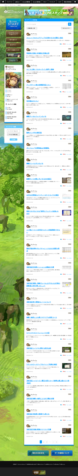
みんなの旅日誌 (36, 2)
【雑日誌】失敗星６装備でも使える (37, 414)
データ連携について (13, 50)
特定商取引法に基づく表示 (31, 464)
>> (56, 442)
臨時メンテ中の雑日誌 (34, 132)
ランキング (52, 2)
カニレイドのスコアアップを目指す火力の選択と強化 (44, 38)
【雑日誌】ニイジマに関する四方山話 (38, 348)
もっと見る (69, 44)
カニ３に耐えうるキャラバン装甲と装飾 (40, 69)
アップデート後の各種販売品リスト (38, 85)
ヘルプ (59, 2)
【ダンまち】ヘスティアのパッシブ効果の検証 (41, 364)
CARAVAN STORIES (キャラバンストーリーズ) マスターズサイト (13, 12)
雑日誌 (70, 33)
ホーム (6, 5)
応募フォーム (62, 464)
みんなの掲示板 (26, 2)
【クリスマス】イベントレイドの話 (37, 333)
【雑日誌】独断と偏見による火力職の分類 (40, 398)
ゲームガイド (13, 60)
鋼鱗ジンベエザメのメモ (34, 163)
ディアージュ (12, 5)
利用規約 (14, 464)
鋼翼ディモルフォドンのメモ (36, 116)
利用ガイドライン (40, 464)
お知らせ (17, 2)
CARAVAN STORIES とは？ (13, 55)
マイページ (9, 2)
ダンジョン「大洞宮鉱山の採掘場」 (37, 148)
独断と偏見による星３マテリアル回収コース (41, 317)
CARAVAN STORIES (39, 473)
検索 (14, 139)
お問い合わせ (56, 464)
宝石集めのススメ (32, 101)
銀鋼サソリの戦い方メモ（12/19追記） (39, 179)
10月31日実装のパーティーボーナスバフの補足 (42, 195)
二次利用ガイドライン (49, 464)
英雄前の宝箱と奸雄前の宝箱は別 (37, 53)
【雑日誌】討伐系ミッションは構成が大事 (40, 267)
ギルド (45, 2)
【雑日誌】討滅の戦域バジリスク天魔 (38, 429)
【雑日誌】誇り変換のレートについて (38, 302)
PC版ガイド (13, 40)
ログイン (13, 45)
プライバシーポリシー (21, 464)
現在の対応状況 (67, 2)
